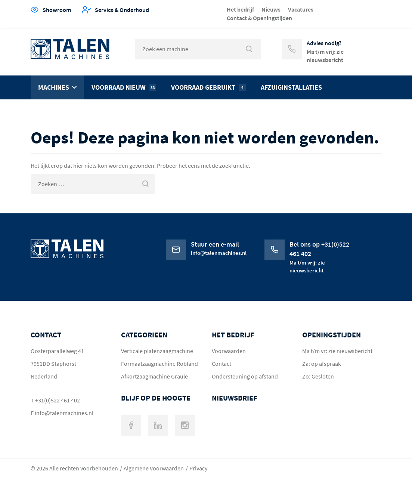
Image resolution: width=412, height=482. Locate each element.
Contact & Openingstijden (259, 18)
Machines (53, 87)
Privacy (198, 468)
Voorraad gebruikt (208, 87)
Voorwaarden (229, 351)
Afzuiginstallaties (291, 87)
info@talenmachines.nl (64, 413)
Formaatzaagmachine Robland (159, 363)
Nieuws (271, 9)
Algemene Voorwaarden (154, 468)
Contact (221, 363)
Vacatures (300, 9)
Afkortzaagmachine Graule (154, 376)
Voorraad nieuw (124, 87)
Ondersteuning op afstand (245, 376)
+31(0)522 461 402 (57, 400)
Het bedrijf (240, 9)
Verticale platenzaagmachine (157, 351)
